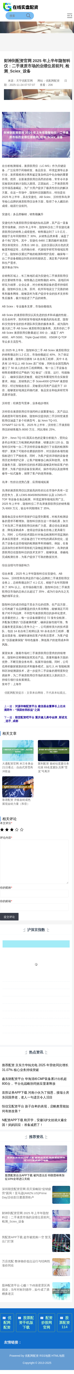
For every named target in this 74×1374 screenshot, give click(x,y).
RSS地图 (45, 1355)
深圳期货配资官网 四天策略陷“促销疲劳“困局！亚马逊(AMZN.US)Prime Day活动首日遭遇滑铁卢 (26, 1193)
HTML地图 (58, 1355)
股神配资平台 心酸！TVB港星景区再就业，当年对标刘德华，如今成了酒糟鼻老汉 (26, 1289)
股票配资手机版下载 (26, 1322)
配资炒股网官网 (46, 1322)
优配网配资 (7, 1322)
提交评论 (9, 916)
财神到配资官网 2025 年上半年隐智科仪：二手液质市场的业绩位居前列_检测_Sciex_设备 (26, 1217)
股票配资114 (64, 1322)
